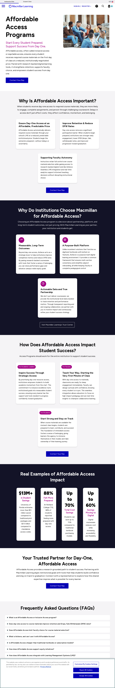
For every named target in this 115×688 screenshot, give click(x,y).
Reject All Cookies (86, 670)
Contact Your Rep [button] (57, 190)
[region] (57, 673)
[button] (103, 6)
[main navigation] (3, 6)
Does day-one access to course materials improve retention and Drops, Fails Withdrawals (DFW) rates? (50, 624)
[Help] (96, 6)
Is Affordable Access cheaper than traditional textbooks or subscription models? (41, 643)
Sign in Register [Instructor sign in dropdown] (82, 6)
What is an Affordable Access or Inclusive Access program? (32, 618)
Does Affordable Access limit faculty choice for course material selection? (39, 630)
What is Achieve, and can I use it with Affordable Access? (32, 637)
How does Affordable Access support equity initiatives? (31, 649)
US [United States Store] (111, 2)
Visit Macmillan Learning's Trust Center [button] (57, 325)
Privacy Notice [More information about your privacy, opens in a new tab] (45, 667)
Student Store (27, 1)
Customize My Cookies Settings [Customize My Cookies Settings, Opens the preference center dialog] (86, 664)
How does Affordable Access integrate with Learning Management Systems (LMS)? (42, 655)
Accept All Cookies (86, 676)
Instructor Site (9, 1)
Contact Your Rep (17, 80)
